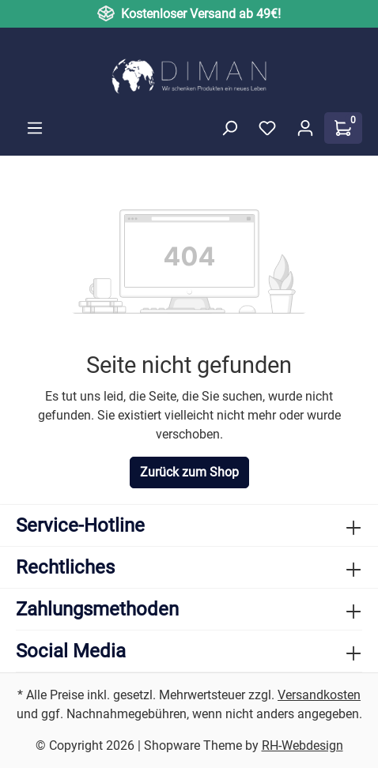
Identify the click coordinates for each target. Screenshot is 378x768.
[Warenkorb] (343, 128)
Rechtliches (65, 567)
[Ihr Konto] (305, 128)
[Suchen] (229, 128)
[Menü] (35, 128)
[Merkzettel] (267, 128)
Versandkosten (319, 694)
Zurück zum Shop (189, 472)
